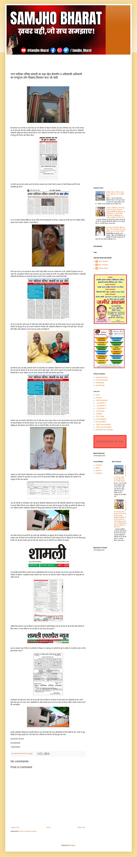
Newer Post (15, 827)
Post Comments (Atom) (28, 831)
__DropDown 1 (101, 403)
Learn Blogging (101, 419)
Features (99, 398)
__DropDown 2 (101, 406)
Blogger (72, 845)
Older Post (81, 827)
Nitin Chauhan (103, 265)
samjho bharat (103, 268)
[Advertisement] (68, 60)
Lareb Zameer (103, 261)
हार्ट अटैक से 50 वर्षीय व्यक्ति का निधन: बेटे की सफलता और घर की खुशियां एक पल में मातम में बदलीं (115, 229)
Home (48, 827)
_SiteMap (99, 414)
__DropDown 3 (101, 408)
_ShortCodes (100, 411)
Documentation (101, 422)
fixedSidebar (100, 383)
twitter (98, 468)
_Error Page (100, 416)
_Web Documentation (103, 424)
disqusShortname (102, 377)
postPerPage (100, 385)
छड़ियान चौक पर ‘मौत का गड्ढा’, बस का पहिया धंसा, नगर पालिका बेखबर (115, 194)
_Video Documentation (103, 427)
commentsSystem (102, 380)
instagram (99, 473)
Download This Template (104, 430)
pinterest (99, 470)
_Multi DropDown (102, 400)
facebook (99, 465)
